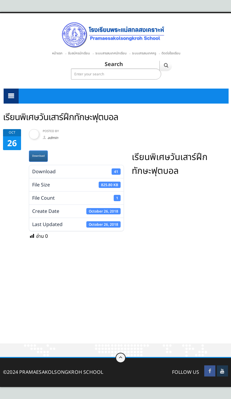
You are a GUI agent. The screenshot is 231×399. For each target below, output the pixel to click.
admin (53, 138)
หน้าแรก (57, 53)
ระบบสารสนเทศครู (144, 53)
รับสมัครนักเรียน (79, 53)
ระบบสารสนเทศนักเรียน (111, 53)
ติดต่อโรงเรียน (171, 53)
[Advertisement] (115, 299)
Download (38, 156)
